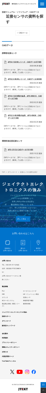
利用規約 (5, 338)
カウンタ (5, 297)
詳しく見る (21, 219)
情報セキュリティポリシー (11, 347)
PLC (3, 291)
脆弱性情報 (26, 304)
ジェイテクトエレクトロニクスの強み (14, 312)
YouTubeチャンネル (9, 361)
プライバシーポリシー (9, 342)
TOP (3, 172)
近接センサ (26, 297)
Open (42, 4)
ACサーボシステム (8, 300)
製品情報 (5, 286)
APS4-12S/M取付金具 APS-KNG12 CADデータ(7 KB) (25, 97)
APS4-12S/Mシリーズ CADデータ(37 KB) (24, 62)
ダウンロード (12, 172)
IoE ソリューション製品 (31, 294)
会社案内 (5, 333)
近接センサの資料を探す (29, 172)
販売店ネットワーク (8, 325)
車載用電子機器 (28, 300)
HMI (3, 294)
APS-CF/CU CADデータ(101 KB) (20, 150)
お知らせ (5, 352)
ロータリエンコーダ (29, 291)
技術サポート (6, 316)
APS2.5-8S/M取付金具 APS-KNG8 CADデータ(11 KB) (24, 116)
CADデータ (23, 33)
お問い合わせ (6, 261)
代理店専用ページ (8, 356)
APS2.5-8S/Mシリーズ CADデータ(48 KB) (25, 79)
